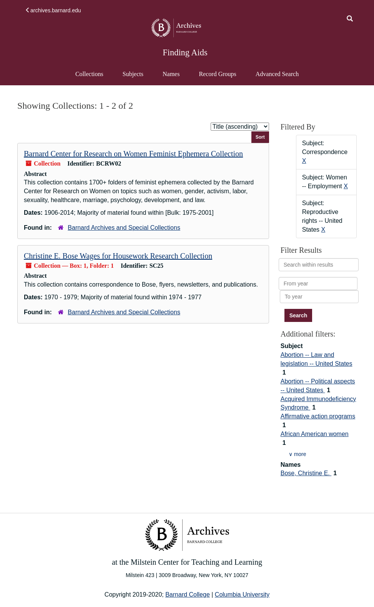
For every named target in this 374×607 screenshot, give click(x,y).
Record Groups (217, 74)
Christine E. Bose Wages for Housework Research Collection (118, 256)
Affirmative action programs (318, 416)
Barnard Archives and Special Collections (124, 227)
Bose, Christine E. (306, 473)
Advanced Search (277, 77)
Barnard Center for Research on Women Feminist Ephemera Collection (133, 153)
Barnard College (187, 594)
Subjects (133, 74)
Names (171, 74)
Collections (89, 74)
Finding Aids (185, 52)
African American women (315, 434)
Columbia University (242, 594)
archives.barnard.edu (53, 10)
